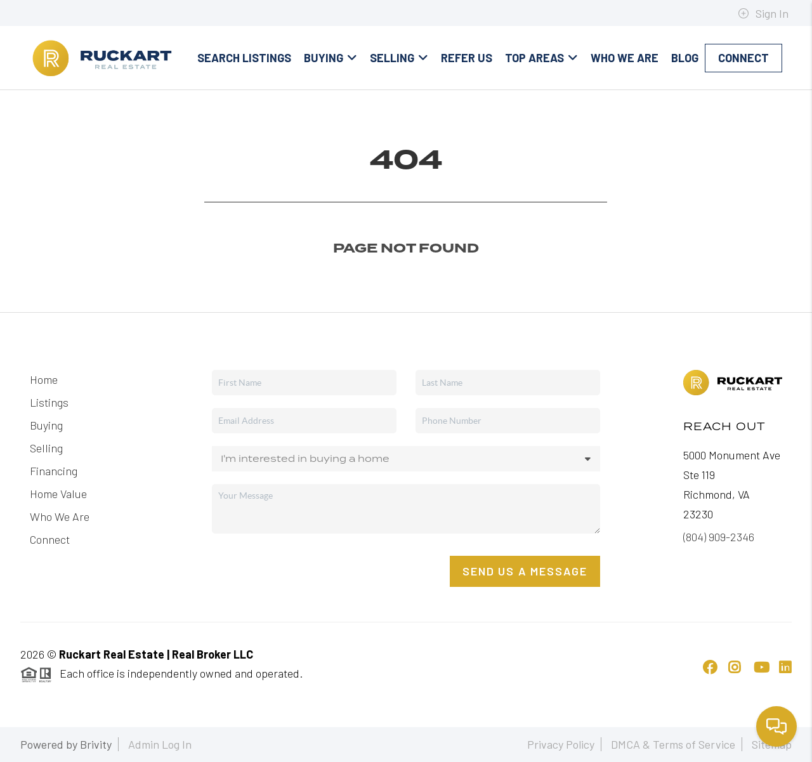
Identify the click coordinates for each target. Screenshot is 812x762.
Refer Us (466, 58)
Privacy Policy (560, 744)
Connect (743, 58)
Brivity (96, 744)
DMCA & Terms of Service (673, 744)
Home (44, 379)
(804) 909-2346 (718, 537)
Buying (330, 58)
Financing (53, 471)
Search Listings (244, 58)
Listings (49, 402)
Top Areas (541, 58)
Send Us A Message (524, 571)
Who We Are (624, 58)
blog (684, 58)
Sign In (763, 13)
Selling (399, 58)
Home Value (58, 494)
